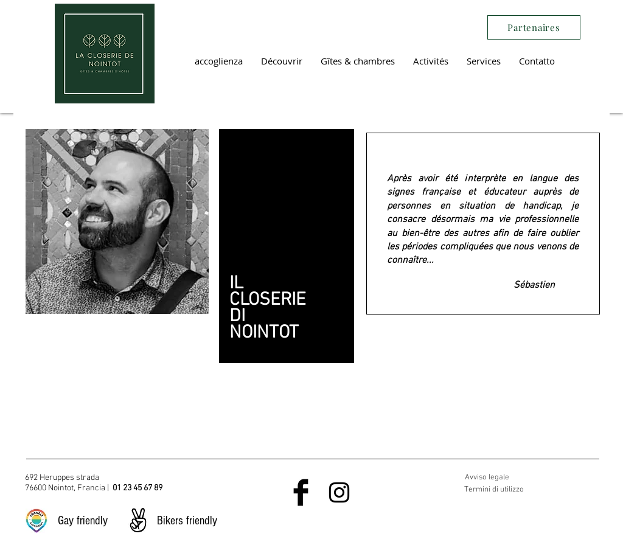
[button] (282, 61)
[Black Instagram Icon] (339, 492)
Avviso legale (487, 477)
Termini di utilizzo (494, 490)
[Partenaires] (533, 27)
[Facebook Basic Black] (301, 492)
